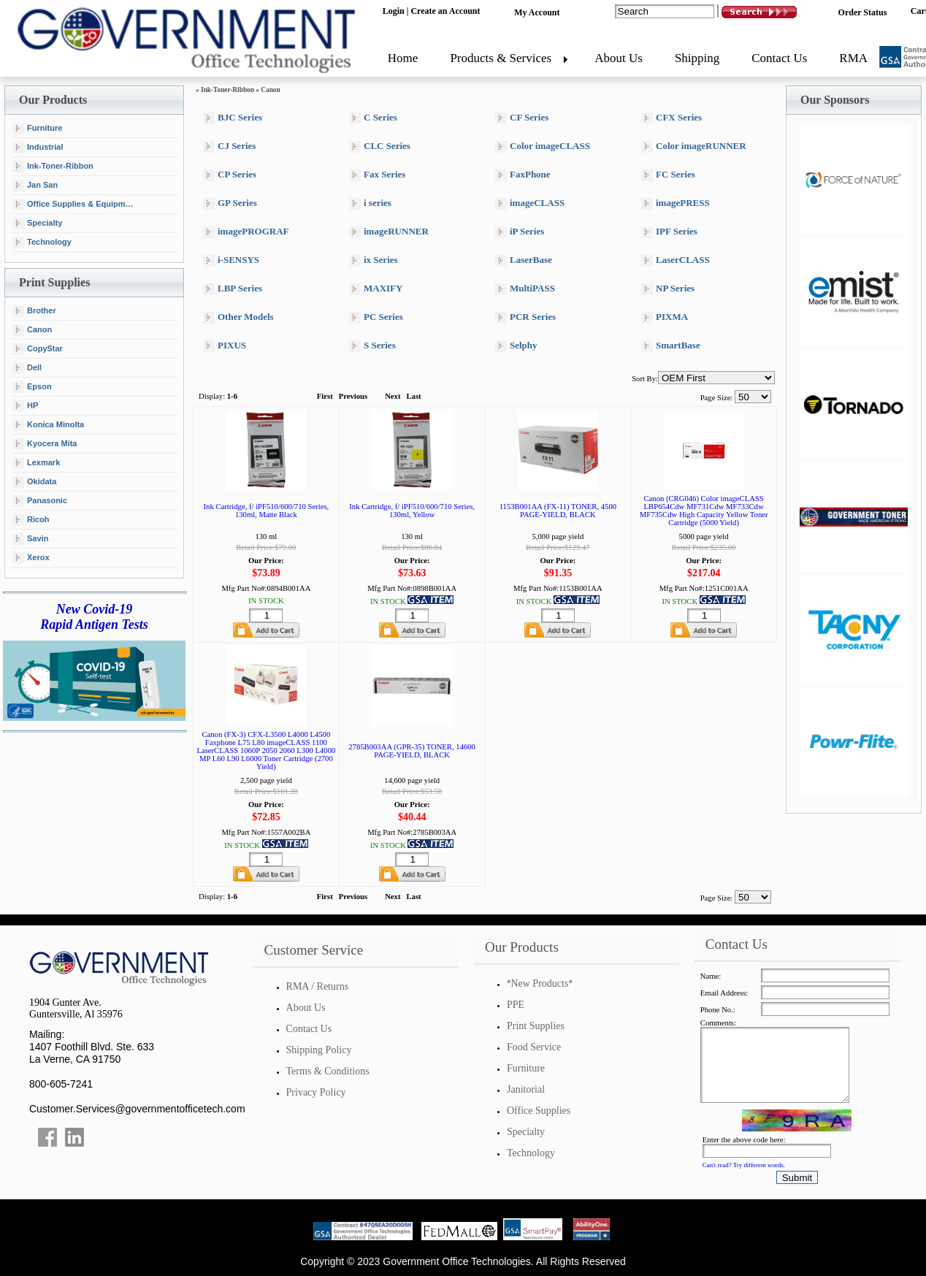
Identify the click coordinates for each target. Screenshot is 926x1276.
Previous (353, 396)
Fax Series (377, 175)
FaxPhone (523, 175)
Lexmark (36, 463)
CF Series (521, 118)
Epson (32, 387)
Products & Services (500, 58)
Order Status (862, 12)
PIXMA (664, 317)
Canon (32, 330)
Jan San (35, 185)
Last (413, 396)
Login (394, 11)
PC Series (376, 317)
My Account (536, 12)
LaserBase (523, 260)
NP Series (667, 289)
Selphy (516, 346)
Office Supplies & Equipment (74, 204)
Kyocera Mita (44, 444)
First (325, 396)
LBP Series (232, 289)
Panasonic (39, 501)
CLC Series (379, 146)
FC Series (668, 175)
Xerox (31, 558)
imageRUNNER (389, 232)
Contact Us (779, 58)
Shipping (697, 58)
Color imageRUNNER (693, 146)
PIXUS (224, 346)
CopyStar (37, 349)
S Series (372, 346)
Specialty (37, 223)
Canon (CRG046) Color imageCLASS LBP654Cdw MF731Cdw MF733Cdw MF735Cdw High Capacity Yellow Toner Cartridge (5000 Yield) (704, 510)
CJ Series (229, 146)
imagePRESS (675, 203)
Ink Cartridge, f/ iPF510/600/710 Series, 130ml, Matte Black (266, 511)
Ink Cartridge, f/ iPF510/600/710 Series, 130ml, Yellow (412, 511)
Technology (42, 242)
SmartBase (670, 346)
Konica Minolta (48, 425)
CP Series (229, 175)
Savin (30, 539)
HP (25, 406)
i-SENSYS (231, 260)
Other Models (238, 317)
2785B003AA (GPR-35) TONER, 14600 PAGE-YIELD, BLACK (411, 751)
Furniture (37, 128)
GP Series (230, 203)
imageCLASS (530, 203)
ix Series (373, 260)
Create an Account (445, 11)
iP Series (519, 232)
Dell (27, 368)
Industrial (38, 147)
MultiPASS (525, 289)
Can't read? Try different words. (744, 1165)
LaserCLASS (675, 260)
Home (403, 58)
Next (392, 396)
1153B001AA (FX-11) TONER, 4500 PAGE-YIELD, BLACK (558, 511)
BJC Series (232, 118)
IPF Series (669, 232)
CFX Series (671, 118)
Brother (34, 311)
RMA (853, 58)
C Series (373, 118)
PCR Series (525, 317)
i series (370, 203)
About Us (618, 58)
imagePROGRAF (245, 232)
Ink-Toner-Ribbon (52, 166)
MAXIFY (375, 289)
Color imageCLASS (542, 146)
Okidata (34, 482)
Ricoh (31, 520)
